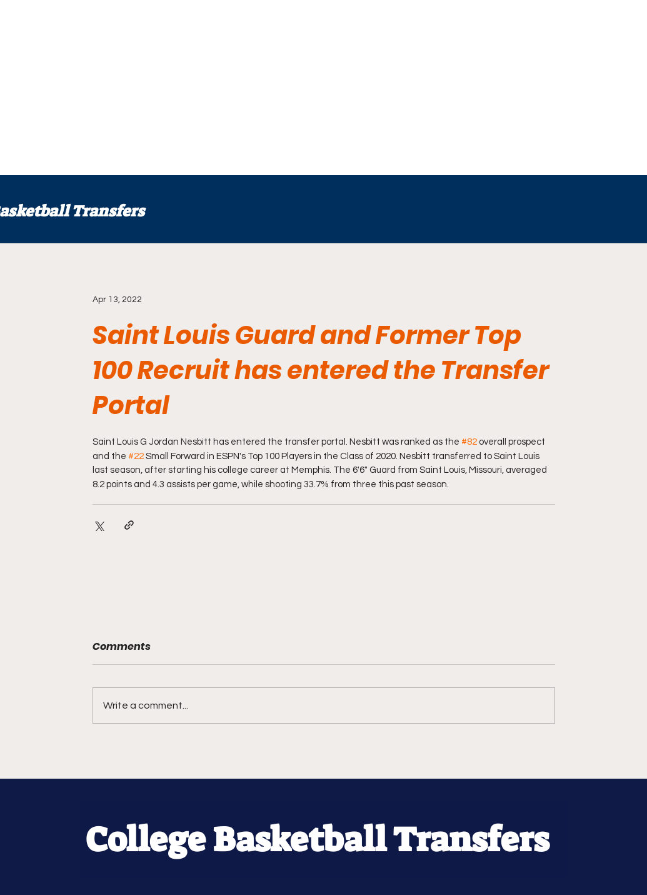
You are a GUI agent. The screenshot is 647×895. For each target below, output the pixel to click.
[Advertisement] (323, 87)
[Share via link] (129, 525)
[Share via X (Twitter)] (98, 525)
